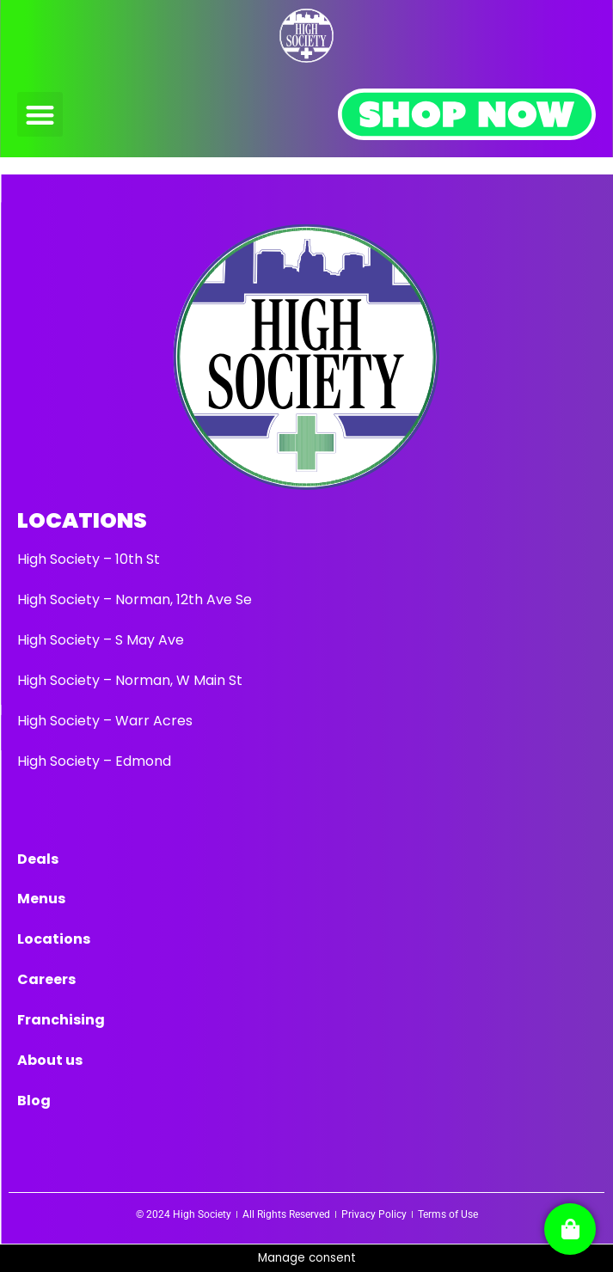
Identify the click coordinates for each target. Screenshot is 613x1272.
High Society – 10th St (88, 559)
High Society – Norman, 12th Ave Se (134, 599)
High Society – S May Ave (100, 640)
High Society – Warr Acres (105, 721)
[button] (40, 115)
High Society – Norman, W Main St (129, 680)
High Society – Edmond (94, 761)
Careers (46, 979)
